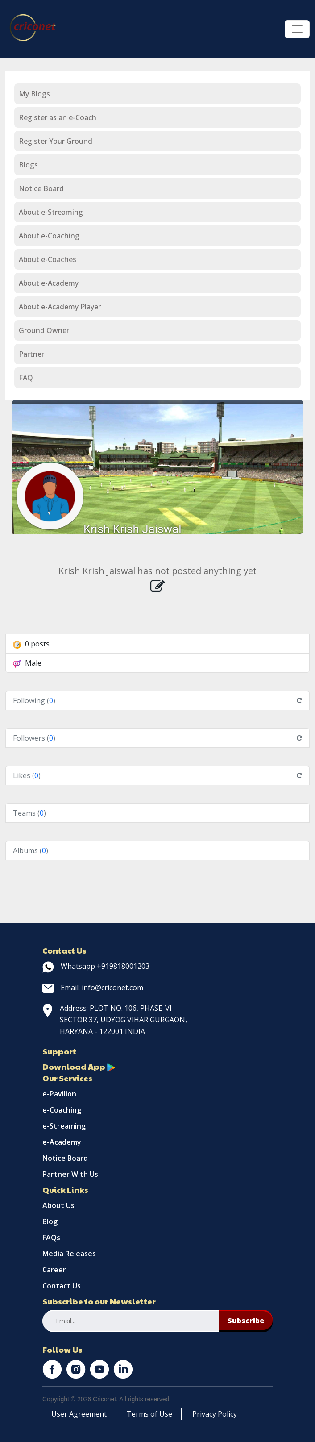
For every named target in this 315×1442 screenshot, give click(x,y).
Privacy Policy (214, 1414)
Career (54, 1270)
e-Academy (61, 1142)
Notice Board (41, 188)
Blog (50, 1221)
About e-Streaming (51, 212)
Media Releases (69, 1254)
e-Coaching (61, 1110)
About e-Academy (49, 283)
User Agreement (79, 1414)
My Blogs (34, 94)
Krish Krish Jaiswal (132, 529)
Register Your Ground (55, 141)
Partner (31, 354)
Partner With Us (70, 1174)
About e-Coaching (49, 236)
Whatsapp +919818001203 (95, 966)
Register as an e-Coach (57, 117)
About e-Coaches (47, 259)
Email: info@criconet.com (92, 987)
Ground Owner (44, 330)
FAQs (51, 1237)
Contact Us (61, 1286)
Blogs (28, 165)
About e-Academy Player (60, 307)
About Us (58, 1205)
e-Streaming (64, 1126)
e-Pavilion (59, 1094)
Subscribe (246, 1320)
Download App (79, 1066)
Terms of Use (149, 1414)
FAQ (26, 378)
